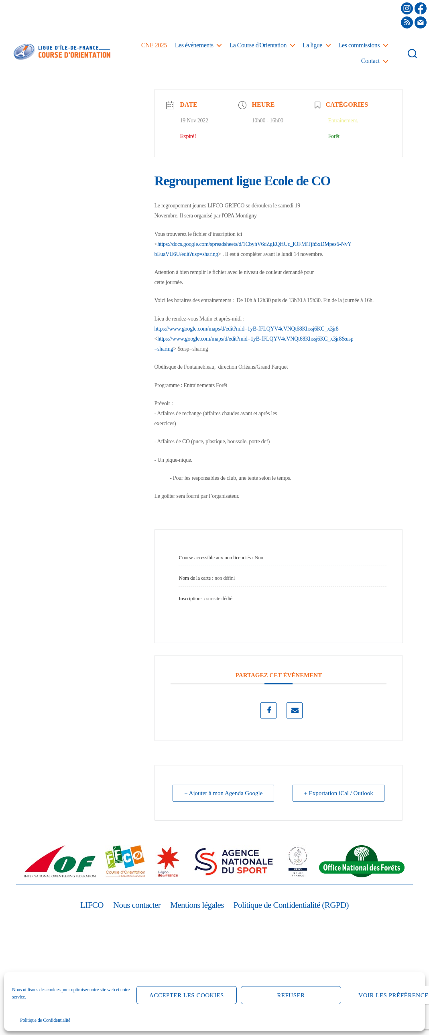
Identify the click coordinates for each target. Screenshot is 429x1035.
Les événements (194, 45)
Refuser (291, 995)
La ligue (312, 45)
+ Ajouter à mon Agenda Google (223, 793)
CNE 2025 (154, 45)
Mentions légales (197, 905)
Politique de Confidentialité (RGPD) (291, 905)
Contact (370, 60)
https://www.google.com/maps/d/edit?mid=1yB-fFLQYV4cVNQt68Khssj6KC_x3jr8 (246, 329)
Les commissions (359, 45)
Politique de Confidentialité (45, 1020)
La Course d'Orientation (258, 45)
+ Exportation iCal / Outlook (338, 793)
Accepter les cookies (186, 995)
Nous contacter (137, 905)
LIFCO (92, 905)
